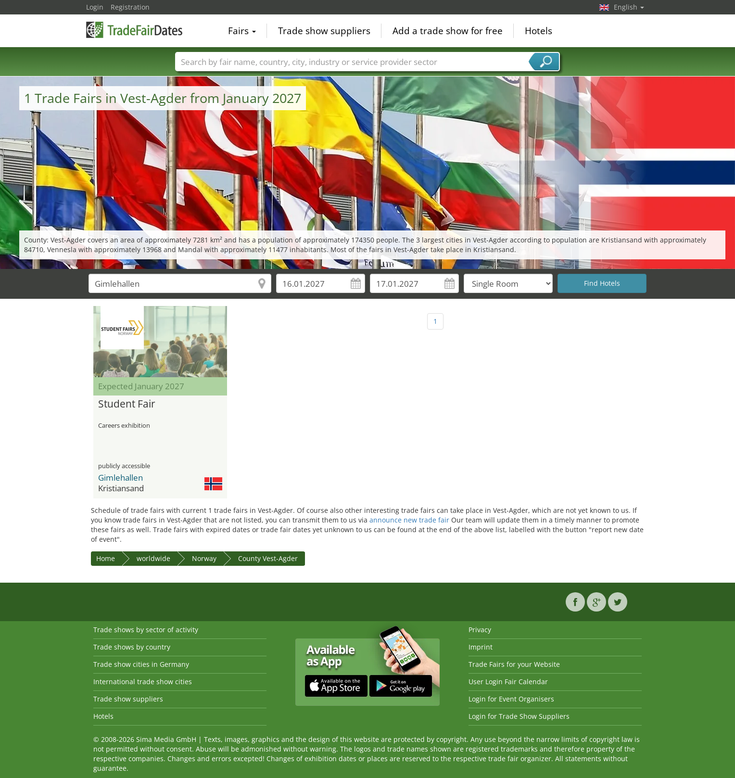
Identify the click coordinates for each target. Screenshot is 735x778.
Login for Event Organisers (511, 698)
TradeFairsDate (134, 29)
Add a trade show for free (448, 31)
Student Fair (126, 404)
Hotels (538, 31)
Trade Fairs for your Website (514, 664)
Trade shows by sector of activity (145, 629)
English (629, 7)
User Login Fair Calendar (508, 681)
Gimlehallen (120, 477)
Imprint (481, 646)
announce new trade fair (409, 519)
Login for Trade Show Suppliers (519, 716)
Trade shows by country (131, 646)
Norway (204, 558)
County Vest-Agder (268, 558)
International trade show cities (142, 681)
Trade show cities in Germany (141, 664)
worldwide (153, 558)
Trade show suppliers (324, 31)
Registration (130, 7)
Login (94, 7)
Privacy (480, 629)
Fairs (242, 31)
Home (105, 558)
